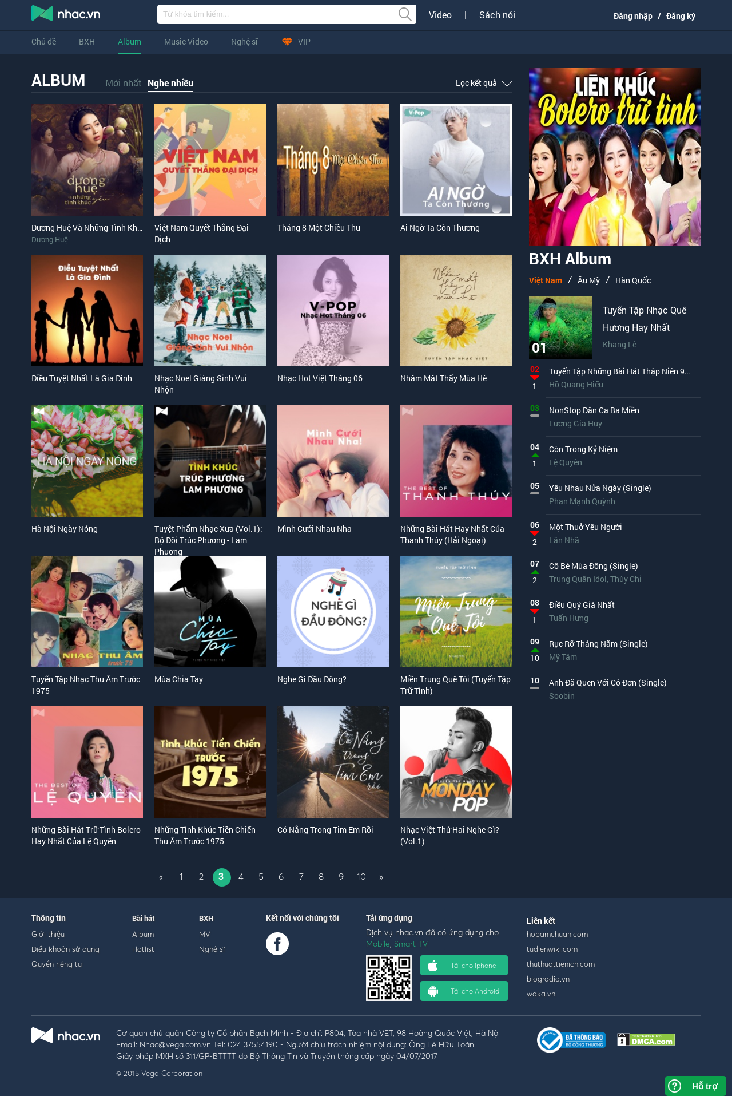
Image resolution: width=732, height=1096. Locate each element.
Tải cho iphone (462, 965)
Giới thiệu (48, 934)
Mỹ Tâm (563, 656)
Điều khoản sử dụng (65, 948)
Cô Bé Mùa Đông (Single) (593, 565)
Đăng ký (680, 15)
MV (204, 934)
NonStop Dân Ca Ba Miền (594, 410)
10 (361, 876)
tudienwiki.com (552, 948)
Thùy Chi (626, 578)
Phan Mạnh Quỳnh (582, 501)
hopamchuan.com (557, 934)
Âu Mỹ (589, 280)
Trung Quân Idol (578, 578)
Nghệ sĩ (244, 41)
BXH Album (570, 260)
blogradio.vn (548, 978)
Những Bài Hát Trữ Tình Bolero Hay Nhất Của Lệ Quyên (86, 835)
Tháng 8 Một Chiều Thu (318, 227)
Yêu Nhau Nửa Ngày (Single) (600, 487)
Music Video (186, 41)
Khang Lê (619, 344)
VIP (296, 41)
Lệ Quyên (565, 462)
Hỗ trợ (704, 1086)
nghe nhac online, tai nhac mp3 (66, 15)
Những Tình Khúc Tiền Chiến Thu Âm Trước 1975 (205, 835)
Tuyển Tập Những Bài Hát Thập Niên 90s (621, 371)
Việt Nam (545, 280)
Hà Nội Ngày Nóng (64, 528)
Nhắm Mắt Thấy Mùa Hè (443, 378)
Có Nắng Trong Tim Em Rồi (325, 829)
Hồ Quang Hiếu (576, 384)
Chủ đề (43, 41)
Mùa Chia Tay (178, 679)
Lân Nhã (564, 540)
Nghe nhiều (170, 83)
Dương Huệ (49, 239)
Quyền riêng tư (56, 963)
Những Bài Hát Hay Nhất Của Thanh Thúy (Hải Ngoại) (452, 534)
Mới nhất (123, 83)
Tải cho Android (463, 991)
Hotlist (143, 948)
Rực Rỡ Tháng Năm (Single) (598, 643)
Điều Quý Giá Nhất (582, 604)
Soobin (562, 695)
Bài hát (143, 918)
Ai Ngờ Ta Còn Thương (440, 227)
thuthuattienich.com (561, 963)
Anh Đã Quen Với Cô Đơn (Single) (608, 682)
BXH (87, 41)
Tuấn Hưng (568, 617)
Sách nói (497, 15)
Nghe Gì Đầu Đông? (312, 679)
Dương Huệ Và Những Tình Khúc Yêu (96, 227)
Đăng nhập (633, 15)
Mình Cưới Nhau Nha (314, 528)
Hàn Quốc (633, 280)
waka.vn (541, 993)
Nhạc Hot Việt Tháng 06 (320, 378)
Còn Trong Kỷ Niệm (583, 449)
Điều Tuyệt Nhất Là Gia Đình (81, 378)
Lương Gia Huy (575, 423)
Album (129, 41)
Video (440, 15)
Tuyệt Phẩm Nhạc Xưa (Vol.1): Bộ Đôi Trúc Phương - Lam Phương (208, 540)
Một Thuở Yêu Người (585, 526)
